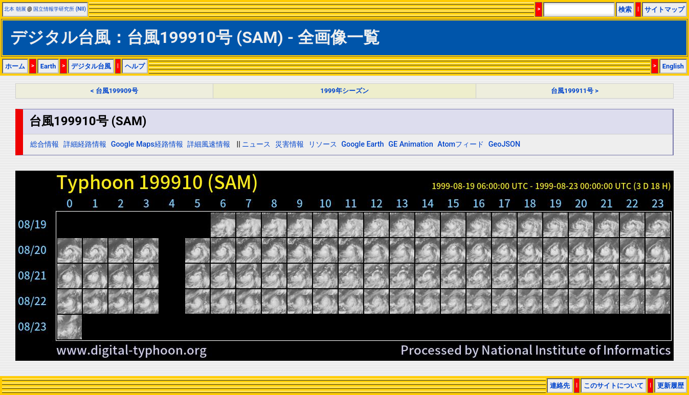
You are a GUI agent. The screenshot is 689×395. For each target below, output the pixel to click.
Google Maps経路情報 (147, 144)
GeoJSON (504, 144)
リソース (322, 144)
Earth (48, 66)
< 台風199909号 (114, 91)
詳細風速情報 (208, 144)
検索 (625, 9)
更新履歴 (670, 385)
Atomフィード (460, 144)
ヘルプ (135, 66)
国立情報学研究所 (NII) (59, 9)
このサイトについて (613, 385)
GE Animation (410, 144)
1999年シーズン (344, 91)
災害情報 (289, 144)
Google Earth (362, 144)
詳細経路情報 (84, 144)
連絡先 (560, 385)
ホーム (15, 66)
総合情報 (44, 144)
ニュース (256, 144)
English (673, 66)
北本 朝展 (15, 9)
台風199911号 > (574, 91)
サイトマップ (664, 9)
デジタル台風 (91, 66)
